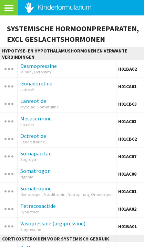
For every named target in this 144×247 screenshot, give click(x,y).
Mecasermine (36, 118)
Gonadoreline (36, 83)
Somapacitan (36, 153)
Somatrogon (35, 170)
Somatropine (36, 188)
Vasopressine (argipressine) (52, 223)
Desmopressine (38, 65)
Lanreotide (33, 100)
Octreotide (33, 135)
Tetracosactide (38, 205)
